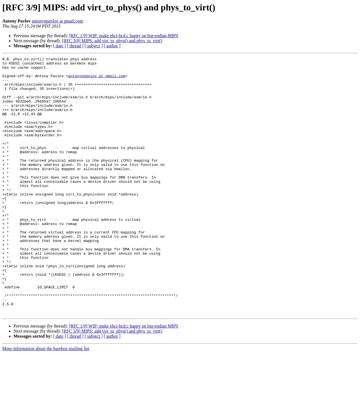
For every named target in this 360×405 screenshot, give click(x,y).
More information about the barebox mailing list (45, 400)
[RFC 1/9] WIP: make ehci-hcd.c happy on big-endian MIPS (123, 35)
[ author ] (112, 45)
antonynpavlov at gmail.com (57, 21)
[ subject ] (94, 45)
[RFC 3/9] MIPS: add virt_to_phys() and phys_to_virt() (112, 40)
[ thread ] (75, 45)
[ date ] (59, 45)
